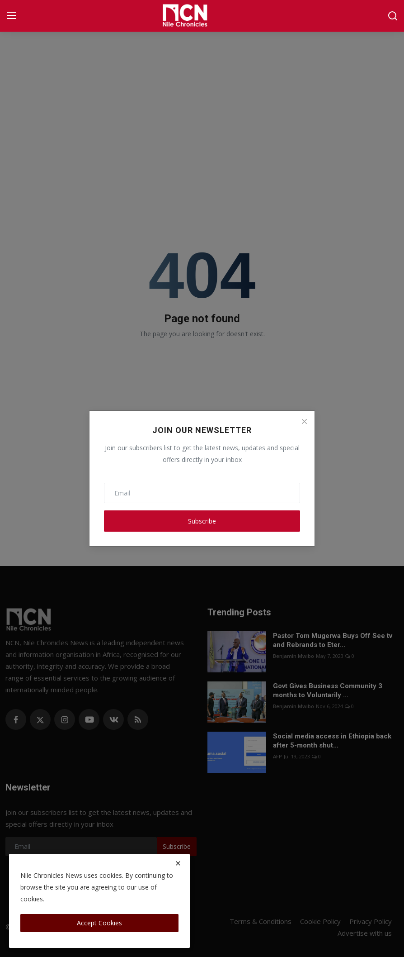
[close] (178, 863)
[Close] (304, 421)
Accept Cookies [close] (99, 923)
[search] (392, 16)
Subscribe (202, 521)
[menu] (11, 16)
